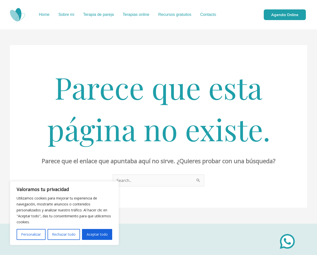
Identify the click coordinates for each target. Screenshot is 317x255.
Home (43, 14)
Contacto (203, 14)
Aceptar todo (97, 234)
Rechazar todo (64, 234)
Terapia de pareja (96, 14)
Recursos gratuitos (170, 14)
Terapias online (132, 14)
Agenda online (284, 14)
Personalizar (31, 234)
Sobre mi (65, 14)
